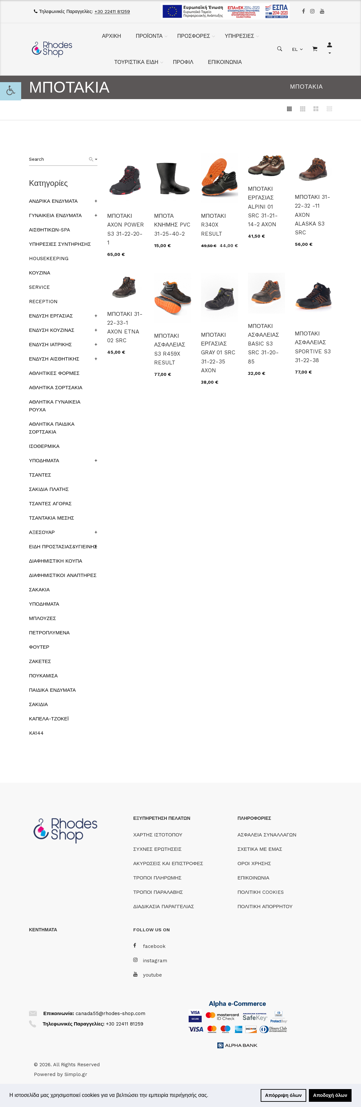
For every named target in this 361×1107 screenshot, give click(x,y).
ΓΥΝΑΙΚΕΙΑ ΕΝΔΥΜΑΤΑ (55, 215)
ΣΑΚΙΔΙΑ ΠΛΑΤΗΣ (49, 489)
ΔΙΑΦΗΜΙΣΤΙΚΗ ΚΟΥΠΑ (55, 561)
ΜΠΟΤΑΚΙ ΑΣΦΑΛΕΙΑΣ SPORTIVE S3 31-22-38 (313, 346)
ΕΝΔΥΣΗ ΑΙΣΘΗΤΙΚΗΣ (54, 359)
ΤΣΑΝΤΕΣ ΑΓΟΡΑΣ (50, 504)
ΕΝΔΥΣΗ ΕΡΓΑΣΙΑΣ (51, 316)
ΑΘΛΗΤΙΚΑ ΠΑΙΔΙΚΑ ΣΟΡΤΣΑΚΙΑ (51, 428)
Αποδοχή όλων (330, 1095)
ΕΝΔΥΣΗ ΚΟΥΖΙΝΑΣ (51, 330)
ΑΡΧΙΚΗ (111, 36)
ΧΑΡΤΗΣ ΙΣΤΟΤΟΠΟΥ (157, 835)
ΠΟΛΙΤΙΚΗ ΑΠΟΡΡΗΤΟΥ (265, 906)
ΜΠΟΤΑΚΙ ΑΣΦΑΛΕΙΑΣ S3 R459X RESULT (169, 349)
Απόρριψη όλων (283, 1095)
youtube (147, 975)
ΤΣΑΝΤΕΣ (40, 475)
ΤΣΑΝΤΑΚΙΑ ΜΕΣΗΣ (51, 518)
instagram (150, 960)
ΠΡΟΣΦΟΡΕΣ (193, 36)
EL (295, 49)
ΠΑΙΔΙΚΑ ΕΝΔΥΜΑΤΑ (52, 690)
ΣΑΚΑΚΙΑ (39, 590)
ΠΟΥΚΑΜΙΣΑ (43, 676)
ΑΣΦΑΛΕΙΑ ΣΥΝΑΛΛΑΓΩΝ (267, 835)
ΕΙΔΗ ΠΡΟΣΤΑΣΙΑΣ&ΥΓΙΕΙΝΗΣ (63, 547)
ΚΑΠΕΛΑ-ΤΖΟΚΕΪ (49, 719)
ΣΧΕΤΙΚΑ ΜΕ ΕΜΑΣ (260, 849)
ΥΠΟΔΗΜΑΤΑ (44, 461)
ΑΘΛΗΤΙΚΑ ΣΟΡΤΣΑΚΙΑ (55, 388)
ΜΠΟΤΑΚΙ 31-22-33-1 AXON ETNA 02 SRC (125, 327)
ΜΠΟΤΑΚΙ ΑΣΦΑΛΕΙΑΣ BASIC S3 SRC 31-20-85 (263, 344)
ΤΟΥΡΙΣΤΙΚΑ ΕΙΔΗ (136, 62)
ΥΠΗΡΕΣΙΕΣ (239, 36)
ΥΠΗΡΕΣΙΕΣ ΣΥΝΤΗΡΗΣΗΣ (60, 244)
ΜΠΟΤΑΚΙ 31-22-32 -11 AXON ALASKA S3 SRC (312, 215)
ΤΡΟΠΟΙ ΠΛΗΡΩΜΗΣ (157, 878)
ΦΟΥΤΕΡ (39, 647)
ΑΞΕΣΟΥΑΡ (42, 532)
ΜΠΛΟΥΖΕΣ (42, 618)
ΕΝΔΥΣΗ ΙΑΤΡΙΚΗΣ (50, 344)
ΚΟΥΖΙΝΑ (39, 273)
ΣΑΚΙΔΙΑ (38, 704)
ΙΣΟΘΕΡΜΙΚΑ (44, 446)
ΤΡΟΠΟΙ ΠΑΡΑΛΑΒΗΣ (158, 892)
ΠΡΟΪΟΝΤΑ (149, 36)
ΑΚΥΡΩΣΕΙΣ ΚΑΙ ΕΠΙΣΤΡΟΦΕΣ (168, 863)
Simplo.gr (76, 1074)
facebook (149, 946)
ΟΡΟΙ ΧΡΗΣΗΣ (254, 863)
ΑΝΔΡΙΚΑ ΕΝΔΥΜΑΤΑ (53, 201)
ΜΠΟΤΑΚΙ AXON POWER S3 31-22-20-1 (125, 229)
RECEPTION (43, 301)
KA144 (36, 733)
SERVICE (39, 287)
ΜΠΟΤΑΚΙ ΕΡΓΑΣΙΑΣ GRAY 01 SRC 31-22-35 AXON (218, 353)
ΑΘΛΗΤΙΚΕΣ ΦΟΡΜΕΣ (54, 373)
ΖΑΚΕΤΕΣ (40, 661)
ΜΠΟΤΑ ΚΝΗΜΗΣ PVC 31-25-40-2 (172, 225)
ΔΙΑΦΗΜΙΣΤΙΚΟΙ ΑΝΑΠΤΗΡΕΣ (62, 575)
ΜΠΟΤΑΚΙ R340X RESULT (213, 225)
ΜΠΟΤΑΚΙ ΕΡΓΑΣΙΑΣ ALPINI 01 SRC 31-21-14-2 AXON (263, 206)
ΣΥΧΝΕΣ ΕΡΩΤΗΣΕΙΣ (157, 849)
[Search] (93, 159)
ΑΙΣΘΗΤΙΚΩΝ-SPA (49, 230)
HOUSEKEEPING (48, 258)
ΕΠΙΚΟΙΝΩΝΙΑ (225, 62)
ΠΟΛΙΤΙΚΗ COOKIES (261, 892)
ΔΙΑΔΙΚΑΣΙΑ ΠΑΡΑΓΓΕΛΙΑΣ (163, 906)
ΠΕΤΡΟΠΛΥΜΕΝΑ (49, 633)
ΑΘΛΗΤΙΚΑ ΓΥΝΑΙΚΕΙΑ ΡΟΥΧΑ (54, 406)
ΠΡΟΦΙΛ (183, 62)
